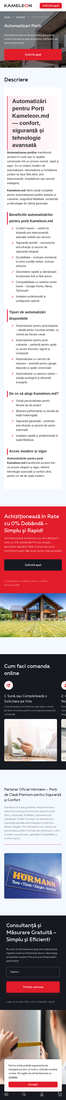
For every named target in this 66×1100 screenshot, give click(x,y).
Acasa (7, 17)
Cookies (12, 1077)
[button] (51, 5)
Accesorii (20, 17)
